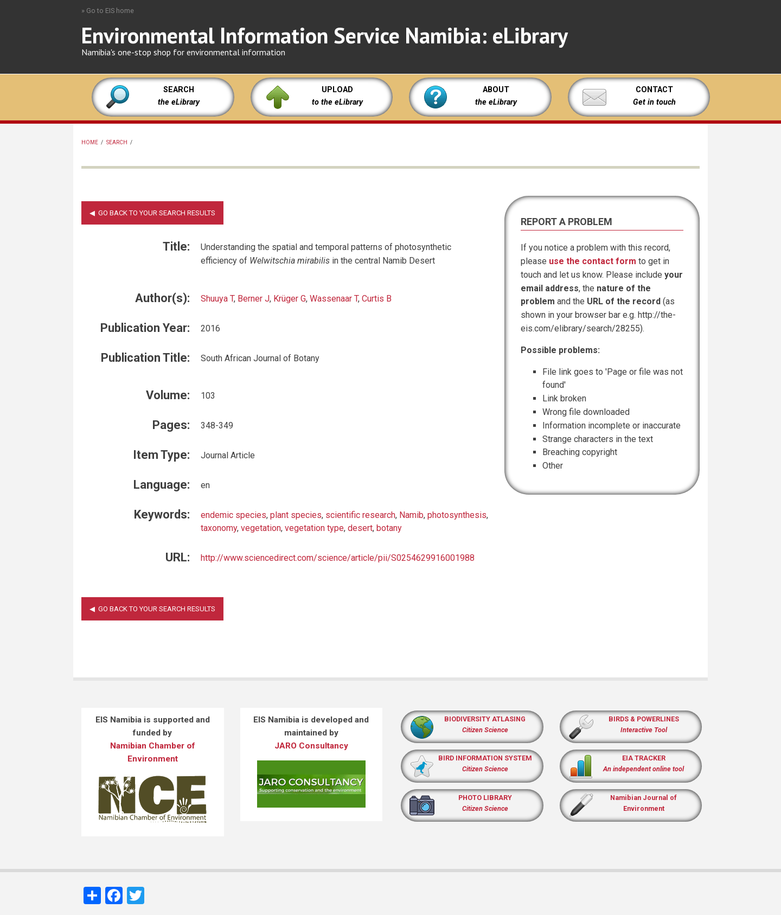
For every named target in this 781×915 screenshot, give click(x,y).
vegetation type (314, 528)
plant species (296, 515)
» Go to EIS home (107, 11)
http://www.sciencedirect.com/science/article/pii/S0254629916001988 (338, 558)
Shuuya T (217, 298)
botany (389, 528)
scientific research (360, 515)
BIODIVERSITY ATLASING (485, 719)
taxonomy (219, 528)
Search (116, 142)
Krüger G (289, 298)
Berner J (254, 298)
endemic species (233, 515)
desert (360, 528)
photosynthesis (456, 515)
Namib (411, 515)
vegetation (261, 528)
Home (89, 142)
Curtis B (377, 298)
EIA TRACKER (643, 758)
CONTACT (654, 89)
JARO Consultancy (311, 746)
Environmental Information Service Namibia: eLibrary (324, 35)
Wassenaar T (334, 298)
